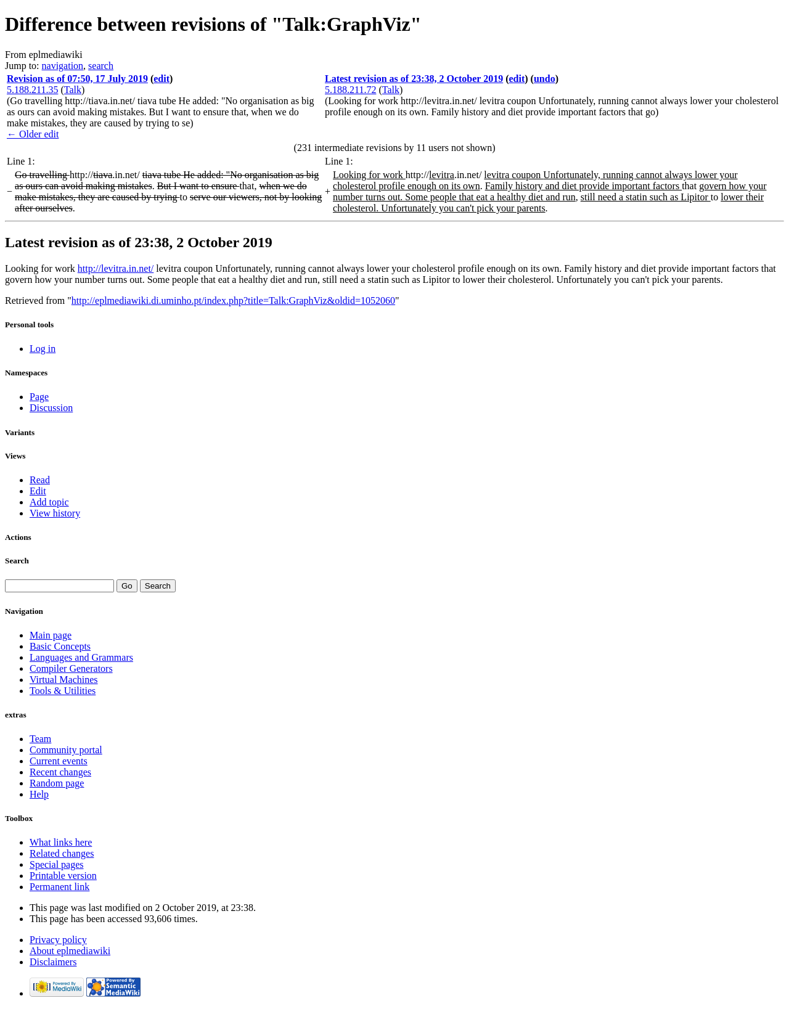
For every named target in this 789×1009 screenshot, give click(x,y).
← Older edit (33, 134)
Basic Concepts (60, 646)
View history (55, 513)
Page (39, 396)
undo (544, 78)
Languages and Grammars (81, 657)
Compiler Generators (71, 668)
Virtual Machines (64, 679)
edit (161, 78)
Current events (59, 761)
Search (17, 560)
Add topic (49, 502)
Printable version (63, 875)
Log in (42, 348)
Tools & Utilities (63, 690)
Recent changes (60, 772)
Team (40, 738)
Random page (57, 783)
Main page (51, 635)
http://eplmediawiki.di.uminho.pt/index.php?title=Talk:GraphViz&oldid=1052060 (233, 300)
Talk (72, 89)
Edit (38, 491)
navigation (63, 65)
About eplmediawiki (70, 951)
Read (40, 480)
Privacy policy (58, 939)
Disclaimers (53, 962)
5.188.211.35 (32, 89)
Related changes (62, 853)
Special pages (57, 864)
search (100, 65)
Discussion (51, 407)
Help (39, 794)
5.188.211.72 (350, 89)
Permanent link (59, 886)
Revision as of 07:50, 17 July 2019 (77, 78)
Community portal (66, 750)
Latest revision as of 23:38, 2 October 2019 (414, 78)
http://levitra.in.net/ (116, 268)
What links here (61, 842)
